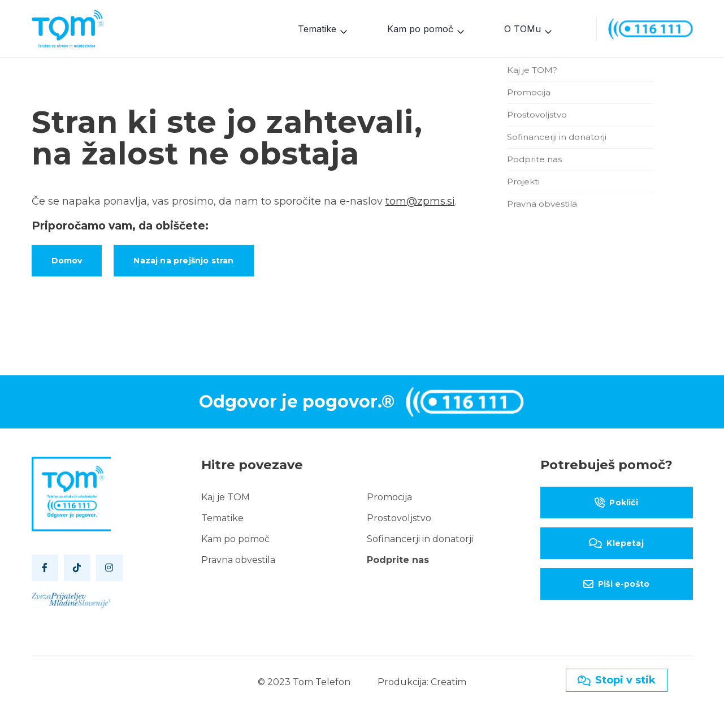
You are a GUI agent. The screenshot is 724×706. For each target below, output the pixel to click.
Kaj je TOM (225, 495)
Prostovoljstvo (399, 515)
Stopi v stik (617, 680)
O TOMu (522, 27)
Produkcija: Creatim (422, 679)
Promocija (389, 495)
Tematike (317, 27)
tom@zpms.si (420, 199)
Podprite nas (398, 557)
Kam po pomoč (420, 27)
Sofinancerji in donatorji (420, 536)
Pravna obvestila (238, 557)
